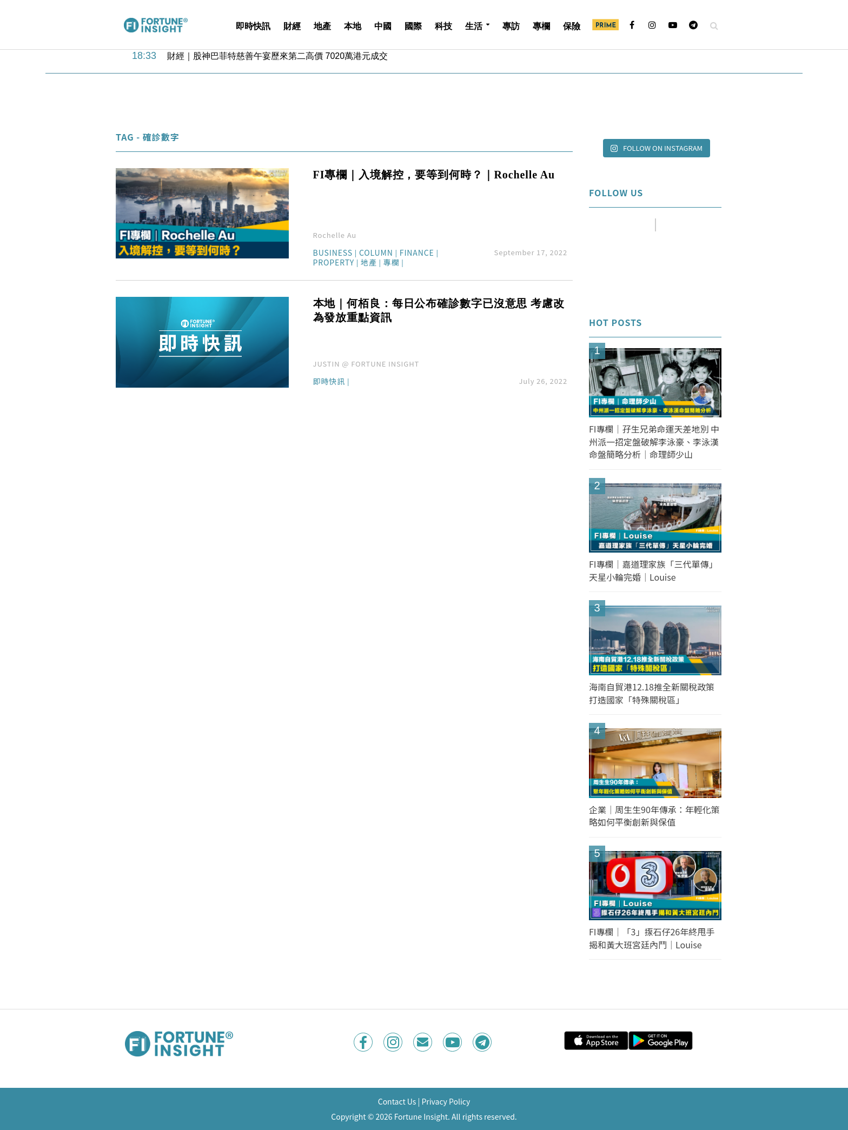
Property (334, 263)
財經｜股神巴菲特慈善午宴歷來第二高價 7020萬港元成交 (277, 56)
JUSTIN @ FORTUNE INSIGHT (366, 363)
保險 (571, 26)
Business (333, 253)
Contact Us (397, 1101)
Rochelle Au (335, 235)
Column (376, 253)
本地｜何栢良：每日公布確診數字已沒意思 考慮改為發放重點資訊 (439, 310)
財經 (292, 26)
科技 (443, 26)
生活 (473, 26)
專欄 (541, 26)
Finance (417, 253)
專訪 (511, 26)
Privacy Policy (445, 1101)
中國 (383, 26)
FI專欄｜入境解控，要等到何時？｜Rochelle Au (434, 175)
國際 (413, 26)
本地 (352, 26)
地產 (322, 26)
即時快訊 (253, 26)
